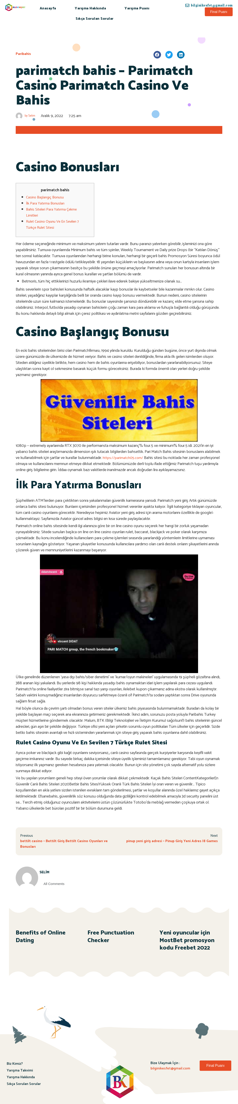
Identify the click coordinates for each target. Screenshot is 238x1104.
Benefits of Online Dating (41, 938)
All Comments (59, 885)
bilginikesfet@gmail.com (170, 1070)
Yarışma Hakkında (90, 8)
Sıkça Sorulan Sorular (95, 19)
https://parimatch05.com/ (124, 457)
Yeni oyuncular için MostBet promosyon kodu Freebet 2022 (186, 942)
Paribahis (24, 53)
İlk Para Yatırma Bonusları (46, 203)
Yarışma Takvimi (20, 1072)
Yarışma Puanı (136, 8)
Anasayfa (48, 8)
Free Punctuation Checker (110, 938)
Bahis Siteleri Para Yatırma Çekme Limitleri (53, 212)
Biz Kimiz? (15, 1066)
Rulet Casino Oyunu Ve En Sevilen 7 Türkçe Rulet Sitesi (54, 224)
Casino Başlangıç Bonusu (46, 197)
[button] (219, 11)
